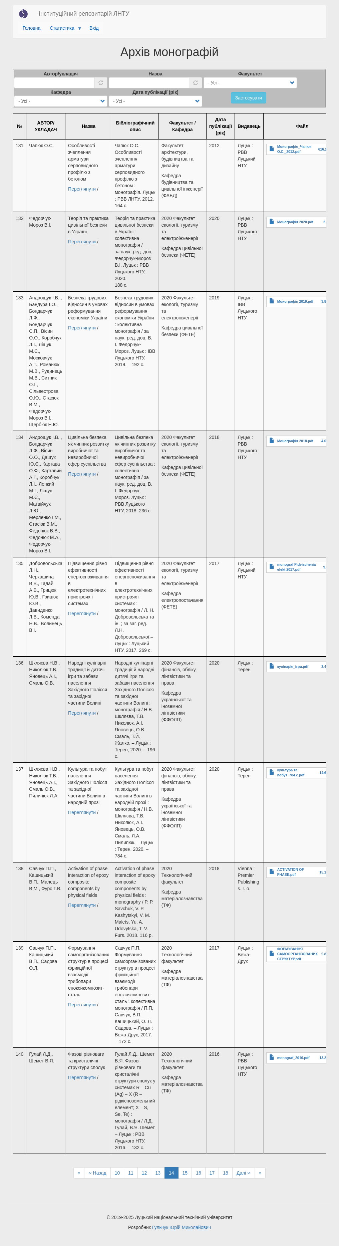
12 (146, 1173)
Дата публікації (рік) (155, 92)
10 (119, 1173)
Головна (31, 28)
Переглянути (82, 189)
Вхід (93, 28)
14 (174, 1174)
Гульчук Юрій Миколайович (181, 1227)
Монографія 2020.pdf (295, 222)
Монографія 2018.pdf (295, 441)
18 (228, 1173)
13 (160, 1173)
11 (133, 1173)
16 (201, 1173)
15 (187, 1173)
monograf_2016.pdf (293, 1058)
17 (214, 1173)
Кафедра (60, 92)
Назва (155, 73)
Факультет (250, 73)
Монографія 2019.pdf (295, 301)
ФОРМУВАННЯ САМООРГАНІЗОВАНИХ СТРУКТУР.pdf (297, 954)
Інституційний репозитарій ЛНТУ (84, 13)
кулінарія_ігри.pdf (292, 667)
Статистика (63, 29)
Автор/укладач (61, 73)
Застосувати (248, 97)
